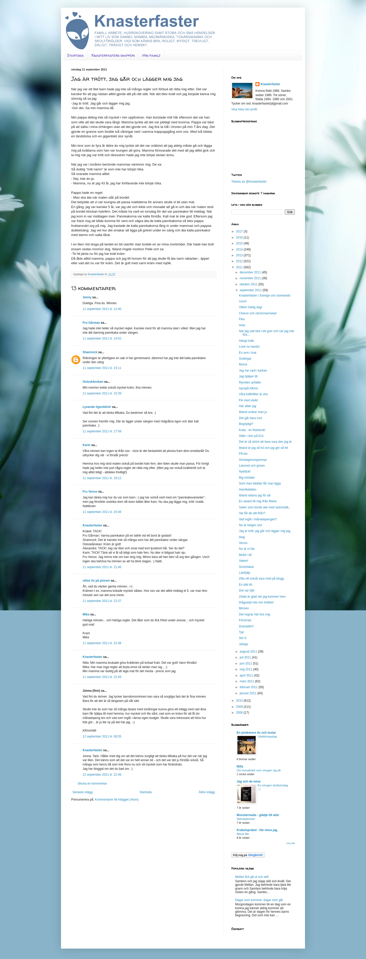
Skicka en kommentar (92, 783)
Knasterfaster (92, 525)
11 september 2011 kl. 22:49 (102, 677)
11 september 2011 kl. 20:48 (102, 512)
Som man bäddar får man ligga (260, 483)
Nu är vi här (247, 549)
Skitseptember (246, 818)
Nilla (240, 766)
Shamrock (90, 352)
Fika (242, 319)
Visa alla (290, 843)
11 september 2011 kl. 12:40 (102, 309)
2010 (240, 700)
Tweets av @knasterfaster (249, 181)
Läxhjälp (244, 572)
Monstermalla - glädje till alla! (258, 815)
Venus (243, 543)
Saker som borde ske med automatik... (265, 507)
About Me (243, 833)
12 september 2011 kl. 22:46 (102, 774)
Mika (86, 614)
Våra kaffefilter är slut (253, 394)
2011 (240, 267)
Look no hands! (249, 346)
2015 (240, 243)
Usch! (243, 301)
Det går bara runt (250, 418)
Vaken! (243, 561)
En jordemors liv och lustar (256, 732)
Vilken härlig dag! (250, 307)
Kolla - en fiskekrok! (252, 430)
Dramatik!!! (246, 626)
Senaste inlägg (82, 792)
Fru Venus (90, 491)
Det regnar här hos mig (254, 614)
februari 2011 (249, 687)
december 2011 (251, 272)
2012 (240, 261)
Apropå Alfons (248, 388)
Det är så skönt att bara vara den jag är (265, 442)
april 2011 (247, 675)
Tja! (241, 632)
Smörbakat (246, 567)
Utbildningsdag (267, 736)
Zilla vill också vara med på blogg (261, 578)
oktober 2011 (249, 284)
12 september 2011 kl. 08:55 (102, 736)
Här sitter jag (247, 406)
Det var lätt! (246, 590)
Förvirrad (245, 620)
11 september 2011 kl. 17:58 (102, 431)
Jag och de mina (249, 781)
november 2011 (251, 278)
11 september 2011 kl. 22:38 (102, 643)
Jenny (87, 297)
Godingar (245, 358)
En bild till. (246, 584)
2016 (240, 237)
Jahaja (243, 644)
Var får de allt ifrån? (252, 513)
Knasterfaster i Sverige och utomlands (265, 295)
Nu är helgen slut (250, 525)
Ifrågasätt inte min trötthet (256, 602)
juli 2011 (246, 657)
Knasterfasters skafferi (113, 55)
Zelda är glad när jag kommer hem (262, 596)
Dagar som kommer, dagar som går (259, 900)
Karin (86, 445)
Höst (242, 325)
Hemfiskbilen (247, 489)
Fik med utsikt (248, 400)
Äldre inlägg (207, 792)
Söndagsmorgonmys (253, 460)
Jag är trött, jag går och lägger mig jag (264, 531)
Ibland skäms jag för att (254, 495)
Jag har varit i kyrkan (253, 370)
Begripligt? (246, 424)
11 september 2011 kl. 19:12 (102, 478)
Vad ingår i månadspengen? (258, 519)
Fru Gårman (91, 322)
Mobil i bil (245, 555)
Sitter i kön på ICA (251, 436)
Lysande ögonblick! (97, 407)
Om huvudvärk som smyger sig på (259, 770)
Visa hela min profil (244, 109)
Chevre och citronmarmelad (257, 313)
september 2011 (251, 290)
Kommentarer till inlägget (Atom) (117, 799)
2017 (240, 231)
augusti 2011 (249, 651)
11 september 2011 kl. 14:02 (102, 338)
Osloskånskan (93, 381)
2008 (240, 712)
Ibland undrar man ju (253, 412)
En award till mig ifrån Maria (258, 501)
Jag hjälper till (248, 376)
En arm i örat (247, 353)
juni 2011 (246, 663)
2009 (240, 707)
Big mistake (247, 477)
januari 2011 (248, 693)
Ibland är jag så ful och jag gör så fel (263, 448)
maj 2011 (246, 669)
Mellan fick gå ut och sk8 (251, 877)
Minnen (244, 608)
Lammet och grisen (252, 465)
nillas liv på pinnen (96, 580)
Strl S (242, 638)
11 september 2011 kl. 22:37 (102, 601)
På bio (243, 453)
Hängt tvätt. (246, 341)
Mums (243, 364)
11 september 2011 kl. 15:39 (102, 393)
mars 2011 (247, 681)
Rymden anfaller (250, 382)
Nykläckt (244, 471)
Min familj (151, 55)
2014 (240, 249)
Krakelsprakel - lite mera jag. (257, 830)
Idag (242, 537)
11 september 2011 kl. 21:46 (102, 567)
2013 (240, 255)
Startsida (75, 55)
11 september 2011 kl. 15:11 (102, 368)
